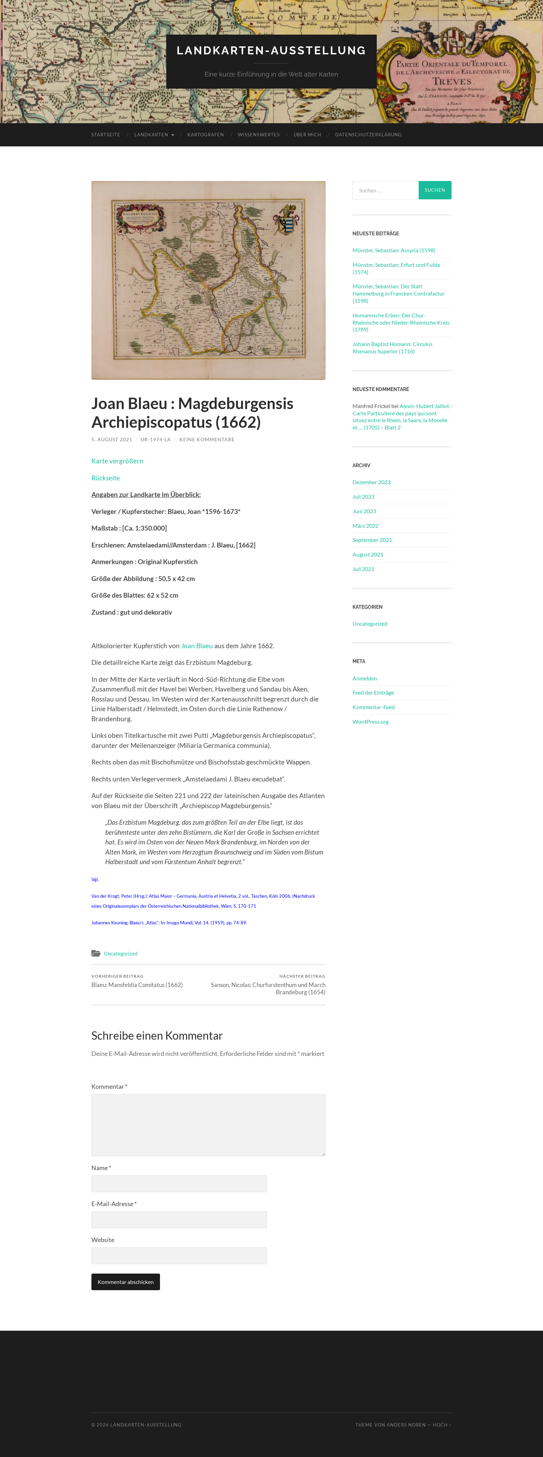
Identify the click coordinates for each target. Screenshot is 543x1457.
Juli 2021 (363, 568)
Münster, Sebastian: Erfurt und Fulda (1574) (396, 268)
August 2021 (368, 554)
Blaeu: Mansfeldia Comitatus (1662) (137, 981)
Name (101, 1167)
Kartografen (205, 134)
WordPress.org (371, 721)
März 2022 (366, 525)
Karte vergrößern (117, 461)
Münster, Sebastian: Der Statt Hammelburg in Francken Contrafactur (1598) (399, 293)
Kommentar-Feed (374, 707)
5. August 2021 (111, 439)
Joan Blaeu (197, 646)
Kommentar (109, 1086)
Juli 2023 (363, 496)
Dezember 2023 (372, 482)
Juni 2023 (364, 511)
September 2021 (372, 539)
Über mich (307, 134)
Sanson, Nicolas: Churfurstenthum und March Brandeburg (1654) (268, 985)
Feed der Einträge (373, 692)
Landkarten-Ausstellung (271, 50)
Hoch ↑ (442, 1425)
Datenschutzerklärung (368, 134)
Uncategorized (120, 953)
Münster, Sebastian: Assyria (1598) (394, 250)
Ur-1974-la (156, 439)
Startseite (106, 134)
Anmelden (365, 678)
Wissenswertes (259, 134)
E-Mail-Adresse (114, 1203)
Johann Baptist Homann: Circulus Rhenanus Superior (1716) (393, 347)
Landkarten (151, 134)
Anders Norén (406, 1425)
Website (102, 1239)
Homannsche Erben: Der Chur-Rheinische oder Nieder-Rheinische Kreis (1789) (401, 322)
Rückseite (105, 478)
